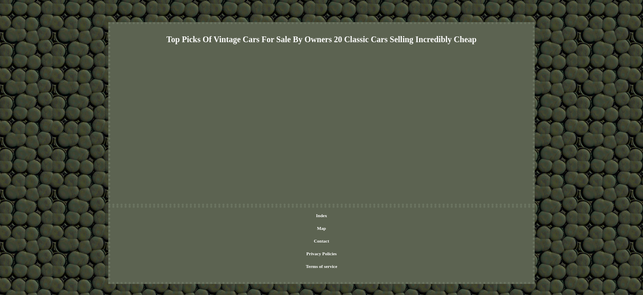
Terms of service (364, 215)
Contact (297, 215)
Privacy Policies (327, 215)
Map (278, 215)
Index (261, 215)
